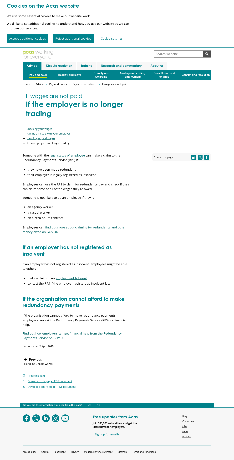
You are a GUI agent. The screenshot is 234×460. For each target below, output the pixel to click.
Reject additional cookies (73, 38)
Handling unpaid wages (41, 138)
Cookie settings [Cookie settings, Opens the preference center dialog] (111, 38)
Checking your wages (39, 129)
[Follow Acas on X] (36, 418)
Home (26, 84)
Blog (184, 416)
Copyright (60, 451)
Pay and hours (58, 84)
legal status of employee (67, 155)
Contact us (188, 421)
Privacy (75, 451)
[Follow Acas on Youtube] (65, 418)
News (185, 431)
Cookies (45, 451)
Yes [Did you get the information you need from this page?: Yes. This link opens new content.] (89, 405)
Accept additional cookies (27, 38)
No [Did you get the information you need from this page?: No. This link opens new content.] (98, 405)
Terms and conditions (144, 451)
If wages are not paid (114, 84)
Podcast (186, 436)
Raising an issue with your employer (48, 133)
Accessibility (29, 451)
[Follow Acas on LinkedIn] (46, 418)
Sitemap (122, 451)
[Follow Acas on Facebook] (26, 418)
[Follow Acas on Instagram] (55, 418)
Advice (40, 84)
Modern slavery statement (98, 451)
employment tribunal (71, 278)
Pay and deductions (84, 84)
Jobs (184, 426)
